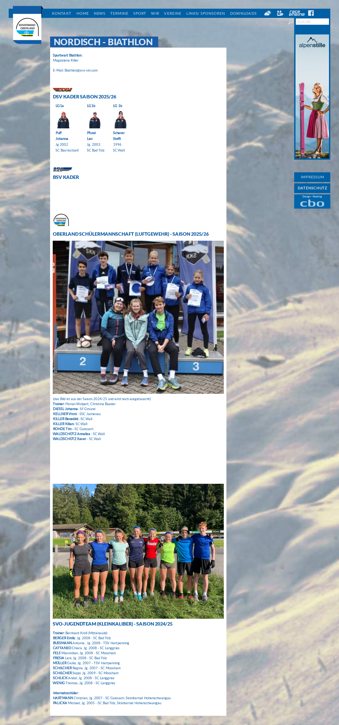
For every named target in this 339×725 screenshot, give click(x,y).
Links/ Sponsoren (205, 13)
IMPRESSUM (312, 177)
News (99, 13)
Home (82, 13)
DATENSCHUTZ (312, 188)
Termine (119, 13)
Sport (139, 13)
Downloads (243, 13)
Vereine (172, 13)
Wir (155, 13)
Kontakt (61, 13)
